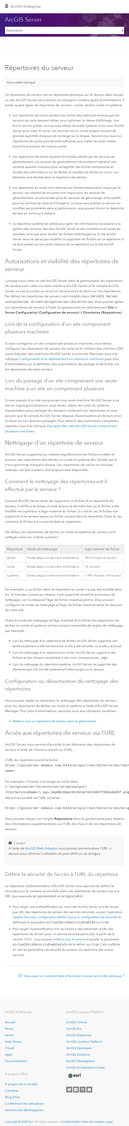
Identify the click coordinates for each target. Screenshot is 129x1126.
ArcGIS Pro (74, 1025)
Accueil (10, 1019)
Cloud (9, 1044)
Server (9, 1031)
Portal (9, 1025)
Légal (109, 1118)
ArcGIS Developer (79, 1044)
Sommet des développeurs (24, 1106)
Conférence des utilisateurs (24, 1100)
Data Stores (13, 1038)
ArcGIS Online (76, 1019)
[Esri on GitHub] (83, 1086)
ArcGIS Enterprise (25, 6)
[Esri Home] (74, 1072)
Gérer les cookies (93, 1118)
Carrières (11, 1087)
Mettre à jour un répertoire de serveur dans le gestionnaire (54, 720)
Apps (8, 1051)
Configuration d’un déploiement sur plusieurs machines (61, 358)
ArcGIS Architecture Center (85, 1064)
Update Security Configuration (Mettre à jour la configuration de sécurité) (65, 913)
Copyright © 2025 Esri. (19, 1118)
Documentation (16, 1057)
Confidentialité (70, 1118)
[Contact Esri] (89, 1086)
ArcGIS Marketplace (80, 1057)
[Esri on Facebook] (76, 1086)
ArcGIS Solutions (78, 1051)
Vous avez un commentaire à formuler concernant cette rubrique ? (74, 972)
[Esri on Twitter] (69, 1086)
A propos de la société (21, 1080)
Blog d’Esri (12, 1093)
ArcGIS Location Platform (84, 1038)
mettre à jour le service (69, 936)
